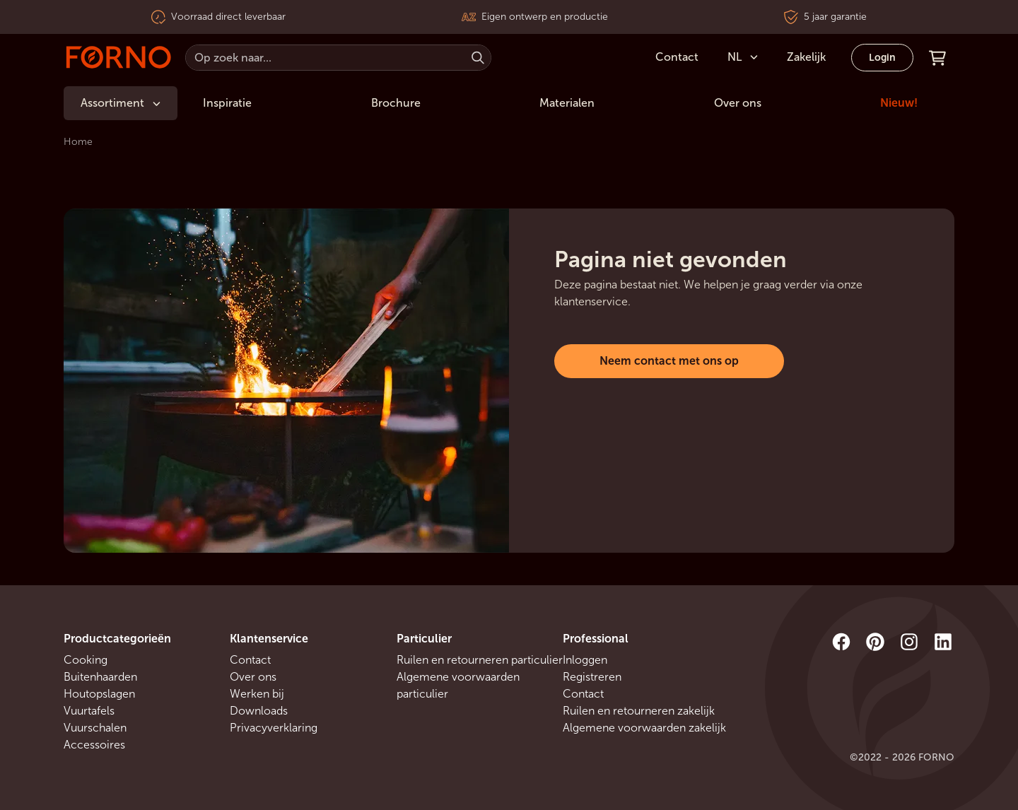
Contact (250, 660)
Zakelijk (806, 57)
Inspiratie (227, 103)
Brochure (396, 103)
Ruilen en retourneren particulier (480, 660)
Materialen (567, 103)
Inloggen (585, 660)
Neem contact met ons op (669, 361)
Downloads (259, 710)
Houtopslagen (99, 693)
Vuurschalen (95, 727)
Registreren (592, 676)
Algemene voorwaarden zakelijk (644, 727)
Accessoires (94, 744)
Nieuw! (899, 103)
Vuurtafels (89, 710)
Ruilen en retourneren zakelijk (639, 710)
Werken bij (257, 693)
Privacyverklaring (273, 727)
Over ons (737, 103)
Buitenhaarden (100, 676)
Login (882, 58)
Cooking (85, 660)
